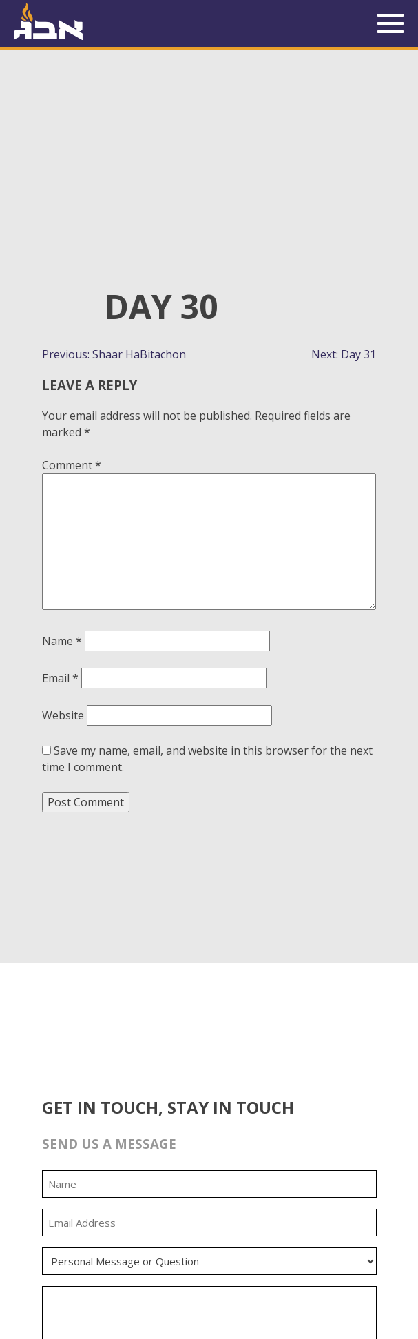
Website (63, 715)
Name (62, 640)
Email (60, 678)
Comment (71, 465)
